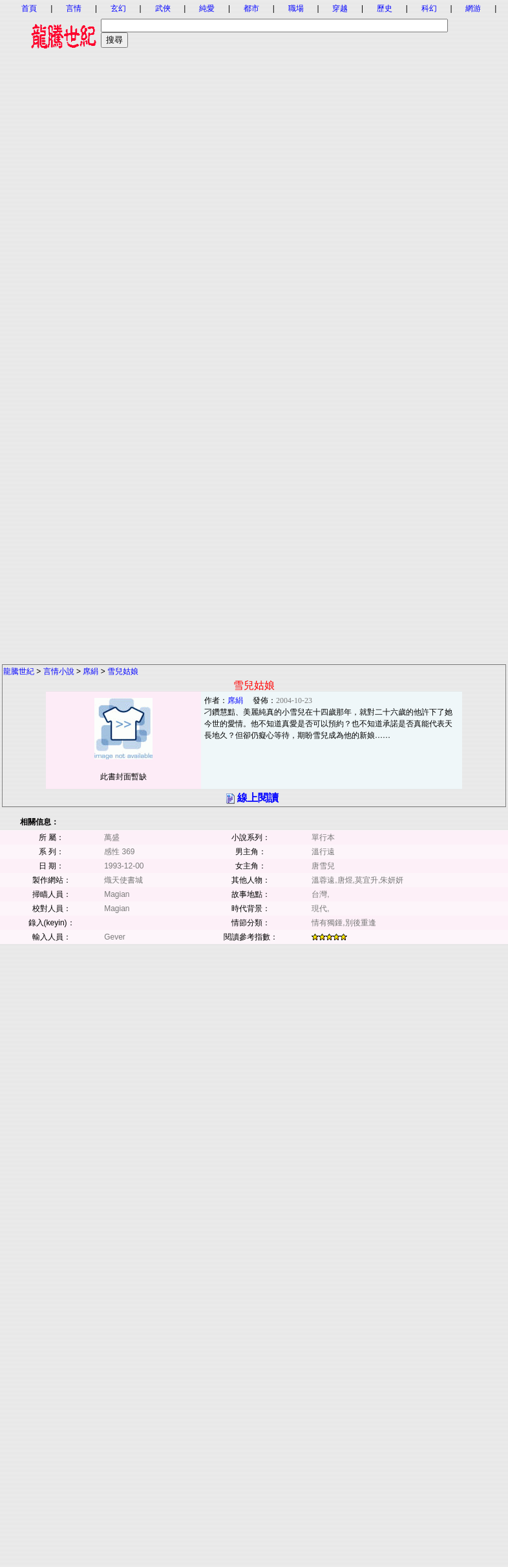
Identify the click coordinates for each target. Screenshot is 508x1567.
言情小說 (58, 671)
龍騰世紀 (18, 671)
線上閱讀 (258, 797)
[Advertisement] (253, 208)
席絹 (90, 671)
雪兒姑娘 (122, 671)
